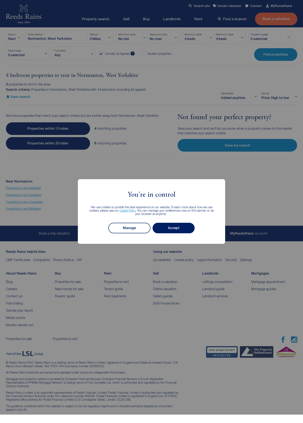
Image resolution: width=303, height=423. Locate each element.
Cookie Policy (128, 210)
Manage (129, 228)
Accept (173, 228)
